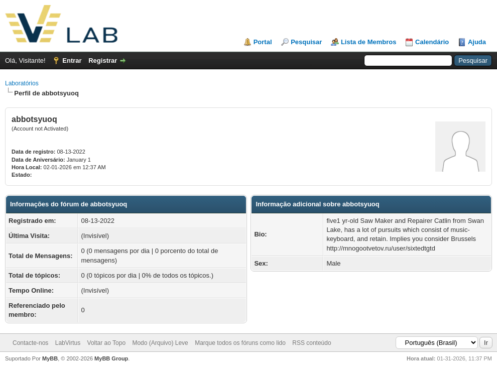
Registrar (102, 60)
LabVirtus (67, 342)
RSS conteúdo (311, 342)
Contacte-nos (30, 342)
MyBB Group (111, 358)
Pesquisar (306, 42)
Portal (263, 42)
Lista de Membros (369, 42)
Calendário (432, 42)
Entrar (71, 60)
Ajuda (477, 42)
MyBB (50, 358)
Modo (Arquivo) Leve (160, 342)
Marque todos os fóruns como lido (240, 342)
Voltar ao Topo (106, 342)
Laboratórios (22, 83)
